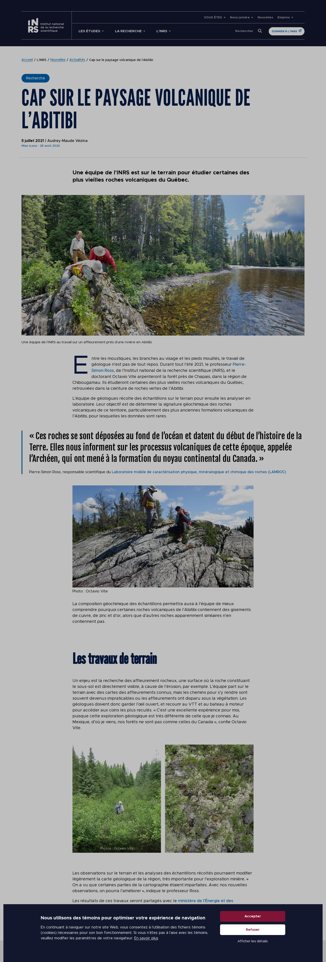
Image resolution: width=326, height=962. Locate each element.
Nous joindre (240, 17)
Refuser (253, 931)
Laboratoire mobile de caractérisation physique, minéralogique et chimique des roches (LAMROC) (200, 471)
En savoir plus (146, 939)
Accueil (27, 60)
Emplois (284, 17)
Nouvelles (265, 17)
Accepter (252, 917)
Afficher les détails (252, 942)
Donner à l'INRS (284, 31)
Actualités (77, 60)
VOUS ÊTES (213, 17)
